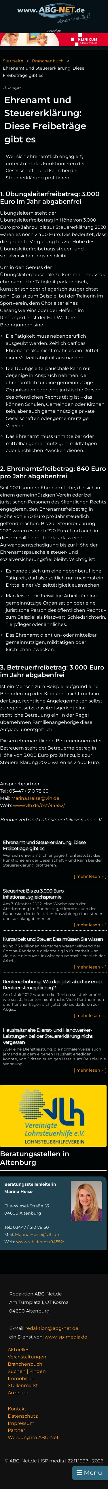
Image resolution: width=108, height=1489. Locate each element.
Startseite (13, 61)
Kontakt (17, 1409)
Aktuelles (18, 1349)
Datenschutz (23, 1416)
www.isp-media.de (66, 1337)
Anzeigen (19, 1392)
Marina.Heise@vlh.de (35, 798)
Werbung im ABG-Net (33, 1437)
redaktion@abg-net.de (51, 1328)
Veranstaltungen (27, 1357)
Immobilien (21, 1378)
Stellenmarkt (23, 1385)
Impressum (21, 1423)
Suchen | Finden (27, 1371)
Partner (16, 1430)
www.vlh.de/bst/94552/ (39, 805)
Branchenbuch (48, 61)
